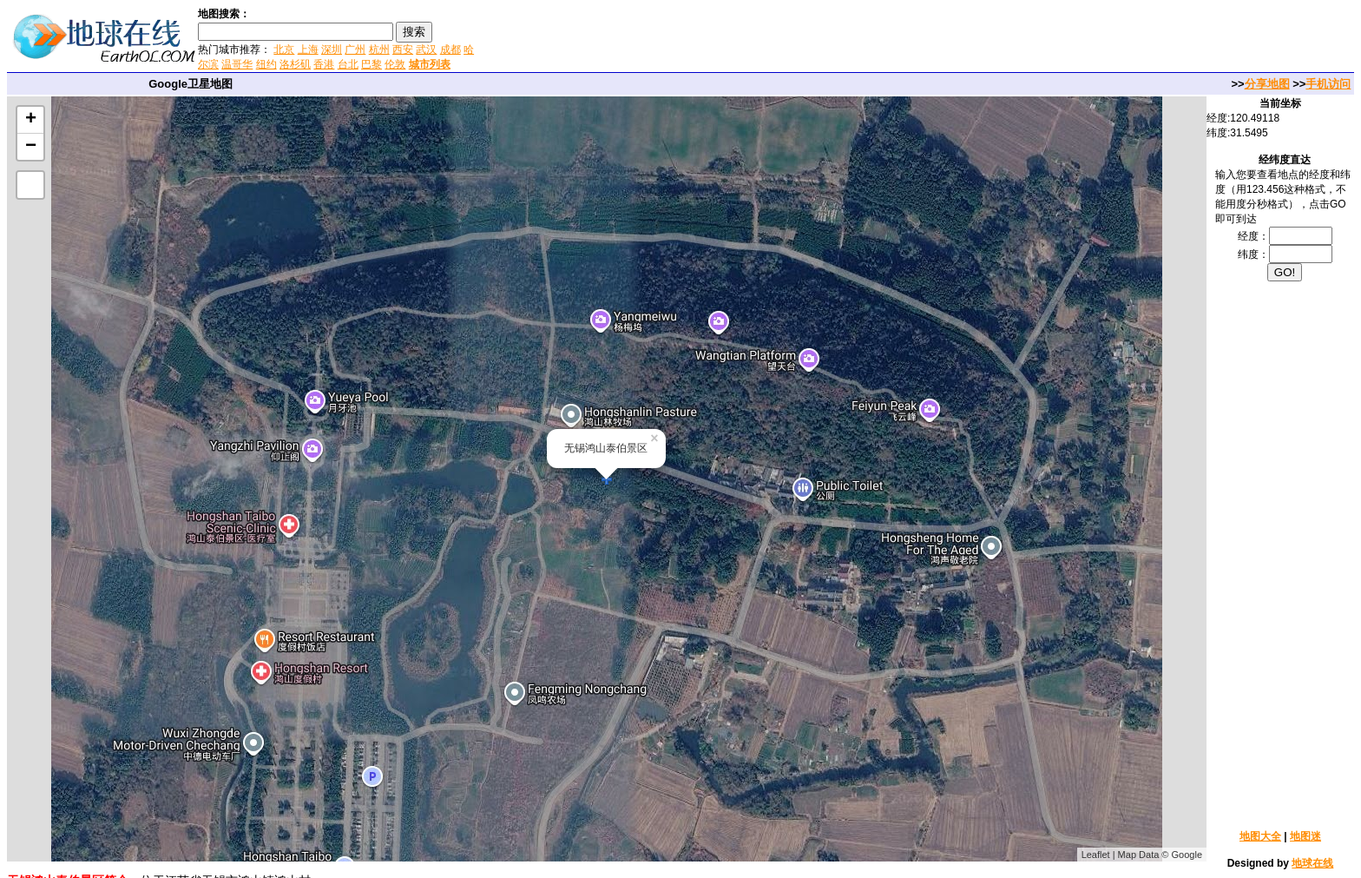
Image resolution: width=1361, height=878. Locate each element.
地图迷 (1305, 836)
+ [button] (30, 120)
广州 (355, 49)
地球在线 (1312, 863)
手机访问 (1328, 83)
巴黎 (371, 64)
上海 (308, 49)
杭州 (379, 49)
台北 (348, 64)
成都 (450, 49)
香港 (323, 64)
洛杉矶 (295, 64)
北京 (283, 49)
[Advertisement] (685, 38)
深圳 (331, 49)
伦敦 (395, 64)
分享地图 (1267, 83)
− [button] (30, 147)
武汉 (426, 49)
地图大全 (1260, 836)
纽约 (266, 64)
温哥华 (237, 64)
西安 (402, 49)
